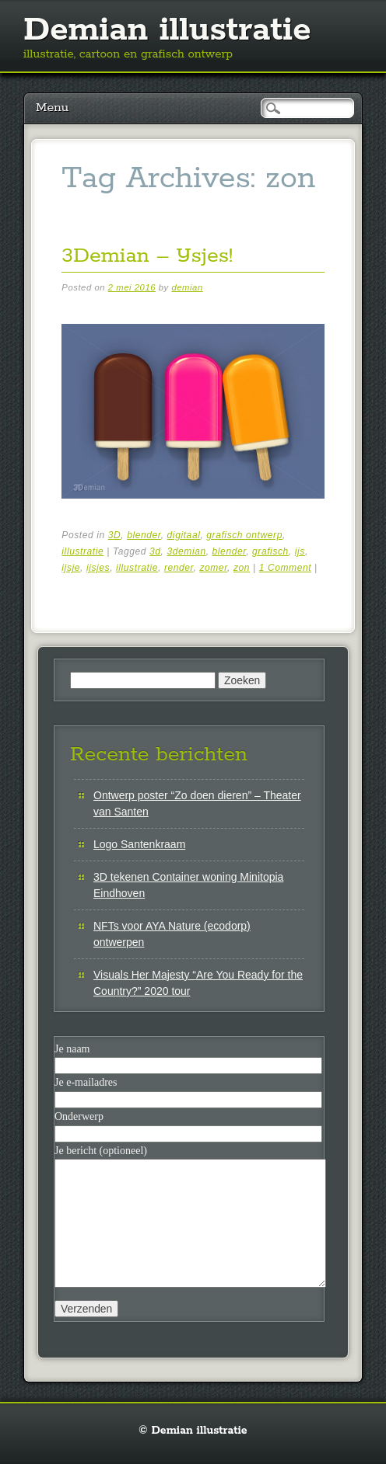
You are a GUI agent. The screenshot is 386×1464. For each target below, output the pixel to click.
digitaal (184, 535)
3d (155, 551)
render (179, 567)
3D (114, 535)
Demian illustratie (167, 30)
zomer (213, 567)
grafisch (270, 551)
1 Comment (285, 567)
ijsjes (98, 567)
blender (144, 535)
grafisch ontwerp (244, 535)
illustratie (82, 551)
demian (186, 287)
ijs (300, 551)
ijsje (70, 567)
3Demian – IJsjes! (147, 256)
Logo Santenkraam (139, 844)
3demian (186, 551)
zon (241, 567)
